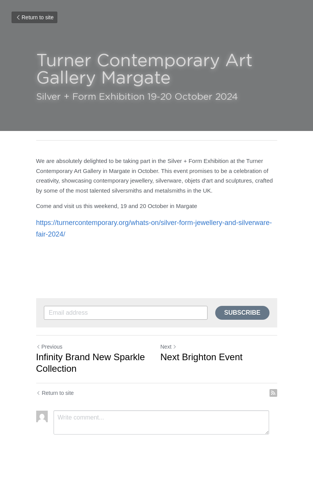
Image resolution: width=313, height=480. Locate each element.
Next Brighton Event (202, 357)
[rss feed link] (273, 393)
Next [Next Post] (169, 347)
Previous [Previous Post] (49, 347)
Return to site (34, 17)
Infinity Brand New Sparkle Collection (90, 363)
